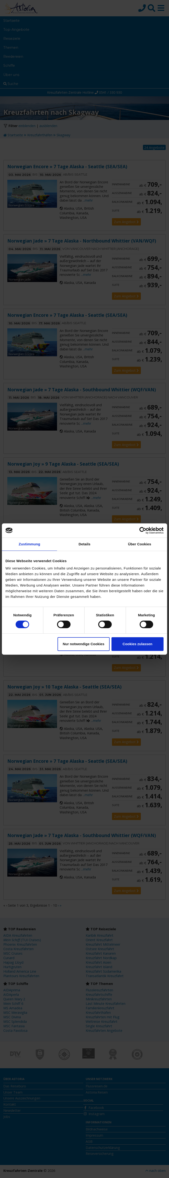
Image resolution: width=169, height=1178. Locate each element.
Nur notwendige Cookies (83, 644)
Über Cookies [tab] (139, 544)
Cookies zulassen (137, 644)
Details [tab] (84, 544)
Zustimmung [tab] (29, 544)
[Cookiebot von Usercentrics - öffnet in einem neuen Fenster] (143, 530)
